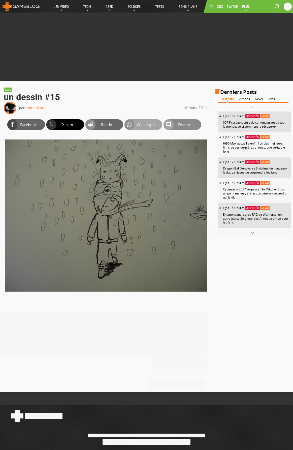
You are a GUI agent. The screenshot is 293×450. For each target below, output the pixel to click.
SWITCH (232, 7)
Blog (8, 89)
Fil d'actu (227, 99)
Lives (271, 99)
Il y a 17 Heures (255, 144)
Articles (244, 99)
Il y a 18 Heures (255, 190)
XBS (220, 7)
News (259, 99)
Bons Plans (188, 7)
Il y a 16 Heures (255, 121)
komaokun (35, 107)
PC (211, 7)
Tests (159, 7)
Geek (109, 7)
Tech (87, 7)
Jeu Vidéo (61, 7)
